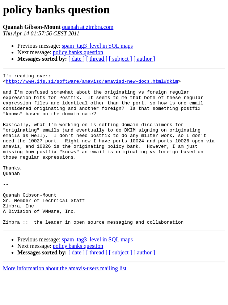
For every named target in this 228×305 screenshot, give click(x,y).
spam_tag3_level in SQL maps (97, 46)
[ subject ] (120, 59)
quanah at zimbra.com (88, 27)
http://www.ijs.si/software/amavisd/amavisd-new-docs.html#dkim (92, 83)
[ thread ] (96, 59)
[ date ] (76, 59)
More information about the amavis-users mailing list (64, 299)
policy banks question (78, 52)
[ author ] (144, 59)
